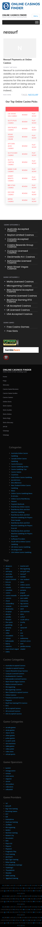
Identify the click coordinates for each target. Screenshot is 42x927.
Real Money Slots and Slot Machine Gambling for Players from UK (21, 526)
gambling (9, 625)
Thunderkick (10, 870)
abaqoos (9, 566)
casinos (8, 598)
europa (8, 773)
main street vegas (12, 649)
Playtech (9, 700)
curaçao (8, 606)
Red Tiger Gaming (12, 859)
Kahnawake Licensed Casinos (19, 261)
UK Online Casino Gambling (20, 547)
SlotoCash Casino (12, 154)
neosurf (33, 94)
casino (8, 592)
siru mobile (24, 606)
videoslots (9, 786)
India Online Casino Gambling (21, 477)
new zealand (24, 579)
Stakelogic (9, 867)
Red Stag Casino (11, 186)
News (13, 490)
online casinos (25, 587)
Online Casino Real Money (20, 498)
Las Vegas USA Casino (12, 115)
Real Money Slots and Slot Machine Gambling (20, 511)
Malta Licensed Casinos (20, 281)
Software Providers (18, 539)
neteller (23, 576)
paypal (22, 592)
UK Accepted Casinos (19, 305)
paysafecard (24, 595)
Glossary (6, 385)
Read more (7, 94)
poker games (10, 738)
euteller (8, 617)
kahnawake (10, 641)
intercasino (10, 776)
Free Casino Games (18, 326)
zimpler (22, 649)
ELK (7, 816)
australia (9, 574)
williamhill (9, 789)
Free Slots (12, 331)
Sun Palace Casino (12, 128)
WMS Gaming (10, 875)
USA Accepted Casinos (19, 314)
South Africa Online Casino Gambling (20, 543)
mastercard (24, 566)
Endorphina (10, 819)
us (21, 630)
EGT (7, 814)
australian (9, 576)
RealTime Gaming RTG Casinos (19, 300)
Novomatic (9, 838)
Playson (8, 846)
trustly (22, 622)
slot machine (24, 611)
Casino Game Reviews (10, 389)
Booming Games (11, 811)
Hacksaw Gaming (12, 822)
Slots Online (7, 414)
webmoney (24, 638)
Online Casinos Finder (14, 15)
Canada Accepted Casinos (17, 239)
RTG (7, 705)
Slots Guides (7, 410)
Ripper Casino (11, 200)
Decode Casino (11, 193)
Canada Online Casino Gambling (19, 460)
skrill (22, 609)
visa (21, 635)
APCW (5, 426)
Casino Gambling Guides (19, 466)
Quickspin (9, 856)
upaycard (23, 627)
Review (24, 115)
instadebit (9, 635)
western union (25, 641)
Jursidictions (15, 480)
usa (21, 633)
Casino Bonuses (17, 464)
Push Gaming (10, 854)
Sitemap (6, 430)
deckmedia (9, 609)
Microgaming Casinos (19, 285)
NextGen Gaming (12, 832)
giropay (8, 627)
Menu (36, 16)
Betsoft (8, 806)
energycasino (10, 770)
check (8, 600)
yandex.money (25, 646)
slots (22, 614)
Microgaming (25, 568)
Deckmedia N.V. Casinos (21, 256)
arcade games (11, 727)
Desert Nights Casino (11, 178)
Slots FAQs (7, 418)
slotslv (8, 781)
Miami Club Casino (12, 170)
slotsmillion (10, 784)
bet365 (8, 768)
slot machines (11, 743)
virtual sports (10, 754)
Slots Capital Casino (11, 162)
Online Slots (7, 401)
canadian (9, 590)
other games (10, 735)
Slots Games (7, 405)
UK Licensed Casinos (18, 309)
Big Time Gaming (12, 808)
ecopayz (9, 611)
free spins (9, 622)
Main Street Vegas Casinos (17, 267)
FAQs (4, 380)
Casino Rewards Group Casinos (20, 245)
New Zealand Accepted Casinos (20, 290)
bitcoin (8, 582)
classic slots (10, 732)
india (7, 633)
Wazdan (8, 873)
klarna (8, 643)
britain (8, 584)
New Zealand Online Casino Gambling (21, 486)
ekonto (8, 614)
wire (21, 643)
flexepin (8, 619)
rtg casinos (24, 603)
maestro (9, 646)
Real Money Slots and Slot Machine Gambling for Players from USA (21, 534)
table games (10, 746)
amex (7, 568)
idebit (8, 630)
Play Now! (34, 115)
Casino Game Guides (10, 393)
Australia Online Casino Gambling (19, 454)
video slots (10, 751)
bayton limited (11, 579)
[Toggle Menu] (37, 22)
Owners (14, 501)
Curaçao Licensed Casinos (17, 251)
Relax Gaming (10, 862)
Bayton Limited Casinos (20, 234)
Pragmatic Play (11, 851)
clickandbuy (10, 603)
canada (8, 587)
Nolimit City (10, 835)
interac (8, 638)
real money (24, 600)
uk (21, 625)
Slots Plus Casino (12, 121)
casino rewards (11, 595)
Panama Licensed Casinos (22, 295)
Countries (14, 474)
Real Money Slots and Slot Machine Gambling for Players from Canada (21, 517)
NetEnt (8, 830)
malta (8, 651)
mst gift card (24, 571)
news (22, 582)
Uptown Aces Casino (11, 146)
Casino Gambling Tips (19, 469)
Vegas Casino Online (11, 136)
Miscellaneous (16, 482)
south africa (24, 619)
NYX (7, 840)
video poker (10, 749)
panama (23, 590)
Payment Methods (10, 67)
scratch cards (10, 740)
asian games (10, 730)
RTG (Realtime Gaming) (14, 865)
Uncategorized (16, 549)
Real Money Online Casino (20, 506)
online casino (25, 584)
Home (5, 376)
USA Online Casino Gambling (21, 552)
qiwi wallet (24, 598)
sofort (22, 617)
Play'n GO (9, 843)
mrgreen (9, 778)
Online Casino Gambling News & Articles (21, 495)
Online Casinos (11, 695)
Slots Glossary (8, 422)
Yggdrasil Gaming (12, 878)
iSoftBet (9, 824)
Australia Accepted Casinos (18, 229)
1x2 (7, 803)
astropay (9, 571)
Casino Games (8, 397)
